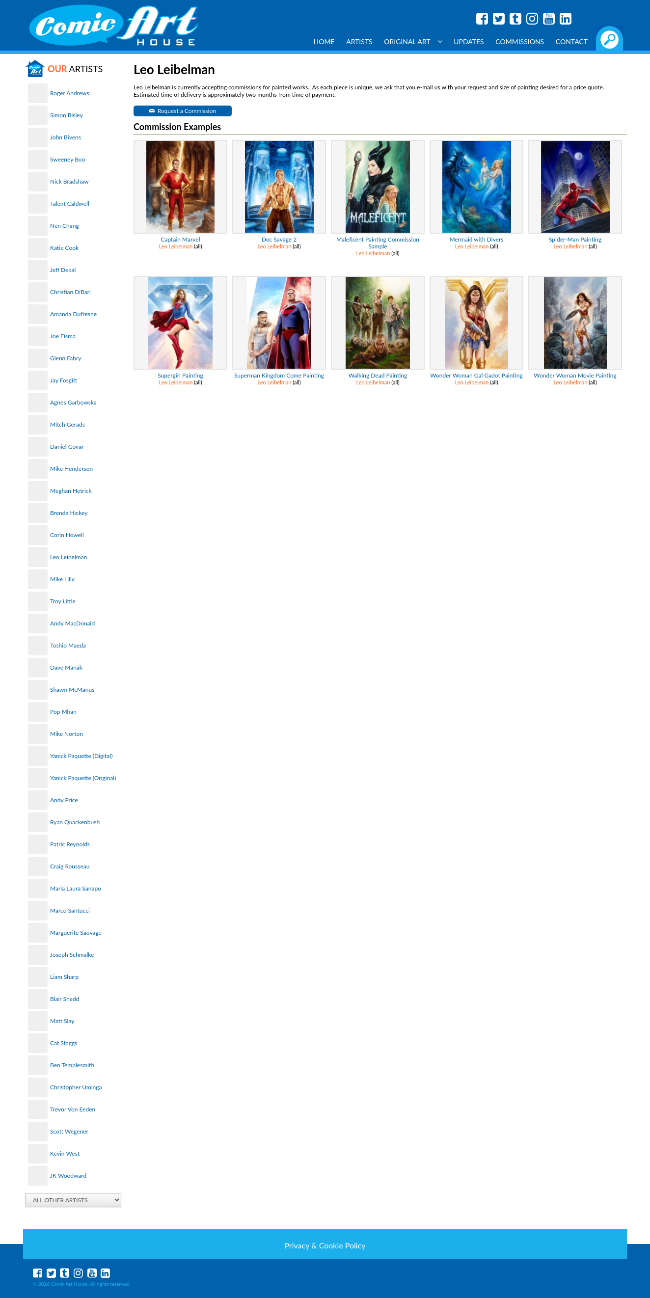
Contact (572, 41)
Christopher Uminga (76, 1087)
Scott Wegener (69, 1131)
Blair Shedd (64, 998)
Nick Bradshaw (69, 181)
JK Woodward (68, 1175)
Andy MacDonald (72, 623)
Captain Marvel (180, 239)
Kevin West (65, 1153)
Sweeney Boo (67, 159)
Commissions (519, 41)
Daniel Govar (66, 446)
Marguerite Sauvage (76, 932)
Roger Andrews (69, 93)
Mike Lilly (62, 579)
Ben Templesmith (72, 1065)
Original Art (413, 41)
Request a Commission (187, 110)
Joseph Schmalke (72, 954)
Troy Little (63, 601)
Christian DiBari (70, 292)
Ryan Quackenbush (75, 822)
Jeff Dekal (63, 269)
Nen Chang (64, 225)
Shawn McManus (72, 689)
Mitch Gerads (67, 424)
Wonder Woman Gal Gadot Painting (476, 375)
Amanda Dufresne (73, 314)
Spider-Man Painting (575, 239)
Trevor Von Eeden (72, 1109)
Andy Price (64, 800)
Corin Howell (67, 535)
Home (324, 41)
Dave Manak (66, 667)
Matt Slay (62, 1021)
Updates (469, 41)
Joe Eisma (63, 336)
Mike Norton (66, 733)
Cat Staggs (63, 1043)
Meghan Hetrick (71, 490)
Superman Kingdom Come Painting (279, 375)
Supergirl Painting (180, 375)
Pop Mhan (63, 711)
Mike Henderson (71, 468)
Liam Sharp (64, 976)
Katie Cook (64, 247)
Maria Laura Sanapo (75, 888)
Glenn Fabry (65, 358)
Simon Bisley (66, 115)
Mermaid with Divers (476, 239)
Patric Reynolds (70, 844)
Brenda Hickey (68, 512)
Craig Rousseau (69, 866)
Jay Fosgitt (63, 380)
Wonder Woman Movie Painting (575, 375)
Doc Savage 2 (279, 239)
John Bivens (65, 137)
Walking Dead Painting (378, 375)
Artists (359, 41)
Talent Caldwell (69, 203)
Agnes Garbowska (73, 402)
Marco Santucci (70, 910)
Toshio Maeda (68, 645)
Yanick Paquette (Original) (83, 778)
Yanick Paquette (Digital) (81, 755)
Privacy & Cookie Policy (324, 1245)
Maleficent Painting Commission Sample (377, 243)
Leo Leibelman (68, 557)
